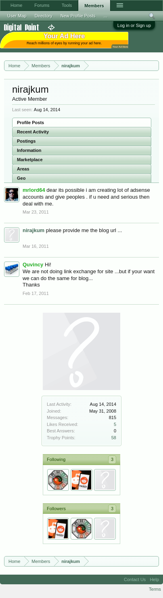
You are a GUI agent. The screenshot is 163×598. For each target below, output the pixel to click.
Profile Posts (30, 122)
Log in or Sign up (134, 25)
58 (113, 437)
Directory (43, 15)
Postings (26, 141)
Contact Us (135, 579)
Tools (67, 5)
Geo (21, 178)
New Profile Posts (78, 15)
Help (154, 579)
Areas (23, 168)
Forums (41, 5)
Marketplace (30, 159)
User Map (17, 15)
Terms (155, 589)
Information (29, 150)
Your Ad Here (120, 46)
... (105, 15)
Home (16, 5)
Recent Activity (33, 131)
